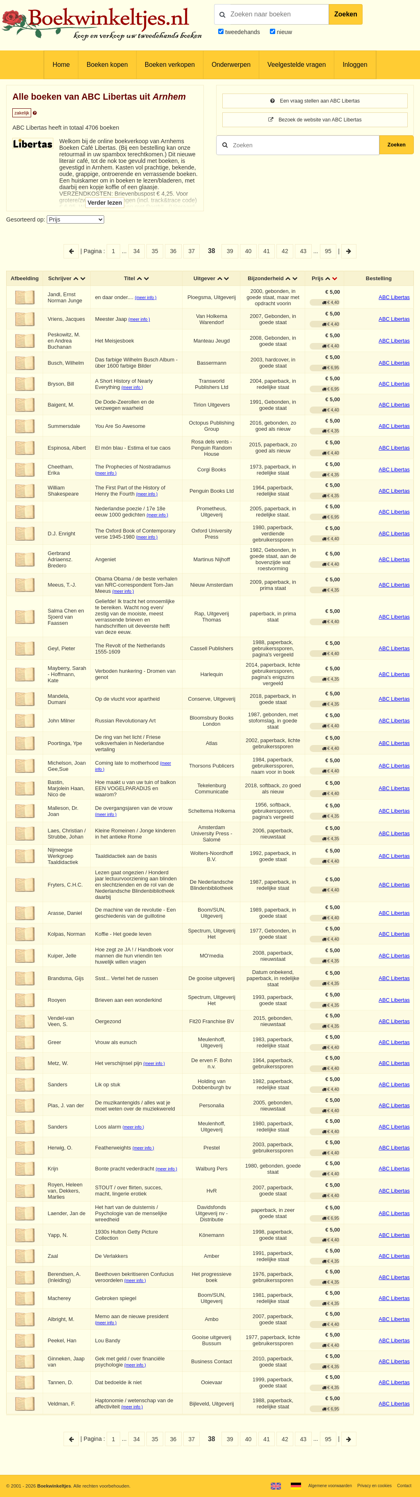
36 (173, 251)
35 (155, 251)
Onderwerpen (231, 64)
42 (285, 251)
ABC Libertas (394, 305)
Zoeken (345, 14)
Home (61, 64)
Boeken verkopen (170, 64)
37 (191, 251)
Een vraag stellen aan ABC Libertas (315, 101)
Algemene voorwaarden (320, 1485)
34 (136, 251)
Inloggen (354, 64)
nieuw (283, 32)
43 (303, 251)
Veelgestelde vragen (296, 64)
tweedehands (242, 32)
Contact (403, 1485)
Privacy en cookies (370, 1485)
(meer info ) (148, 305)
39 (230, 251)
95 (328, 251)
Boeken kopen (107, 64)
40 (248, 251)
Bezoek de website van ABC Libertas (315, 121)
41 (266, 251)
